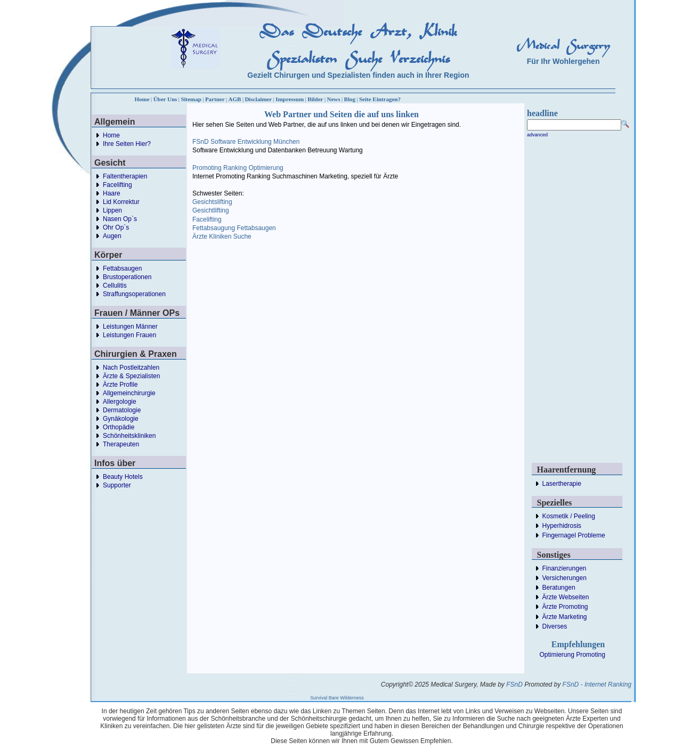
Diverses (554, 626)
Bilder (315, 99)
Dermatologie (122, 410)
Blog (349, 99)
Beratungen (558, 587)
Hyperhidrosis (561, 525)
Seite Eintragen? (380, 99)
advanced (537, 134)
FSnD (514, 684)
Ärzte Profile (120, 384)
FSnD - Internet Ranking (597, 684)
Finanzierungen (564, 568)
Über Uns (165, 99)
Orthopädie (118, 427)
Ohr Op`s (116, 227)
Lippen (112, 210)
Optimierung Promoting (572, 654)
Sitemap (191, 99)
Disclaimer (258, 99)
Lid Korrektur (121, 202)
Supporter (117, 485)
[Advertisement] (397, 318)
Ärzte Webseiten (565, 597)
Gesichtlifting (210, 210)
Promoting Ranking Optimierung (237, 168)
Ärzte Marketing (564, 617)
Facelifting (117, 185)
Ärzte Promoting (565, 606)
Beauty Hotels (123, 476)
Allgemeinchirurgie (129, 393)
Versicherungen (564, 578)
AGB (235, 99)
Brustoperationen (127, 277)
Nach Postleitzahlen (131, 367)
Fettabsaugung (213, 228)
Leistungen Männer (130, 326)
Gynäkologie (121, 418)
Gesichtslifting (212, 202)
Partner (215, 99)
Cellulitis (115, 285)
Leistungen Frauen (129, 335)
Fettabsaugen (122, 268)
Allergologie (119, 401)
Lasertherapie (561, 483)
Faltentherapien (125, 176)
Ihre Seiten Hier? (127, 144)
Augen (112, 236)
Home (142, 99)
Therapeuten (121, 444)
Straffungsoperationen (134, 294)
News (333, 99)
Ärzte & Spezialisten (131, 376)
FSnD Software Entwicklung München (245, 141)
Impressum (289, 99)
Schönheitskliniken (129, 435)
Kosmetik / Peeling (568, 516)
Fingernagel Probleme (573, 535)
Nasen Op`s (120, 219)
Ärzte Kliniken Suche (221, 236)
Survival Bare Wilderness (337, 697)
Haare (111, 193)
